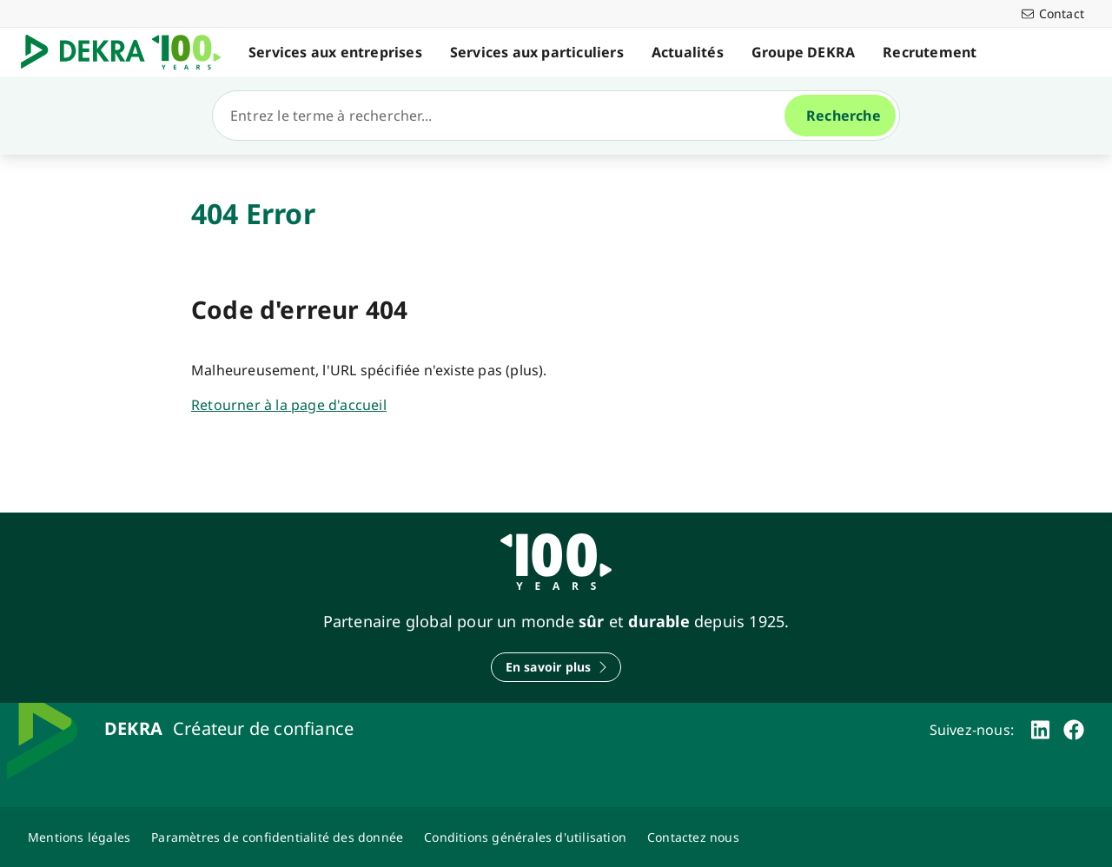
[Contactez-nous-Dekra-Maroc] (693, 837)
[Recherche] (505, 115)
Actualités (688, 52)
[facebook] (1073, 729)
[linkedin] (1040, 729)
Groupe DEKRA (803, 52)
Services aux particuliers (537, 52)
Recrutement (929, 52)
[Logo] (128, 52)
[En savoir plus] (556, 667)
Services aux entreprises (335, 52)
